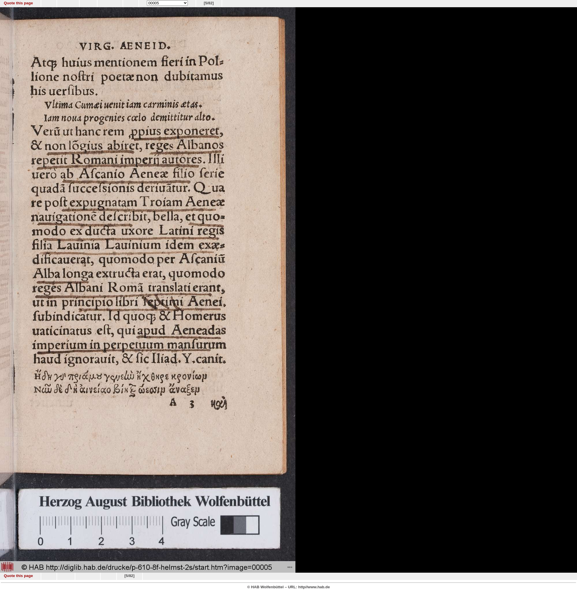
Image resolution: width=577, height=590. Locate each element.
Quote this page (18, 3)
